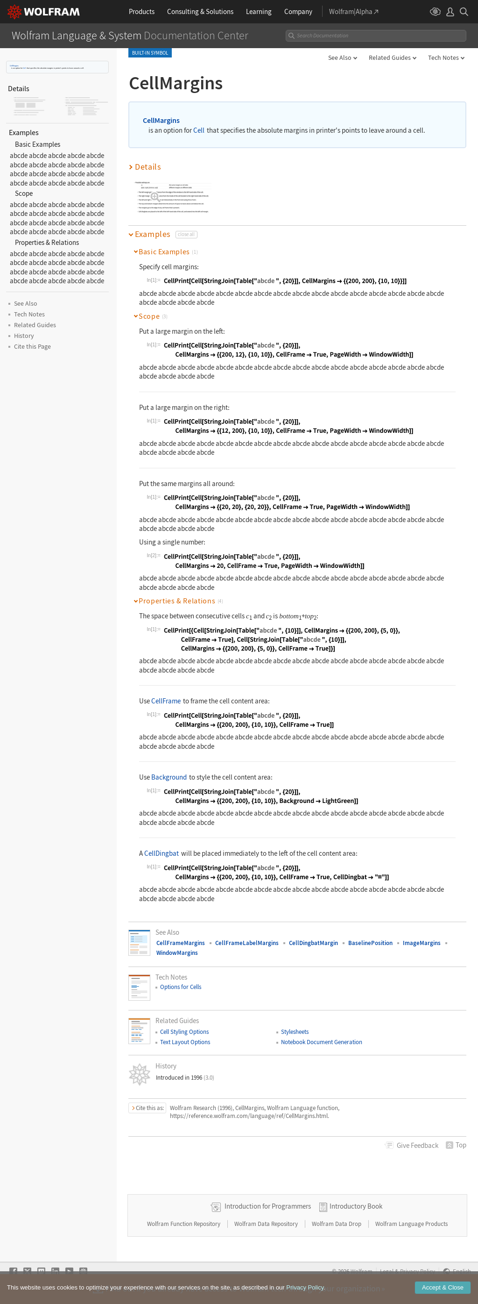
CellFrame (166, 700)
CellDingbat (161, 853)
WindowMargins (177, 953)
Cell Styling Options (184, 1032)
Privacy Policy (417, 1271)
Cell (24, 68)
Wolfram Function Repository (184, 1224)
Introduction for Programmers (267, 1206)
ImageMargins (422, 943)
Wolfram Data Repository (266, 1224)
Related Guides (390, 57)
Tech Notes (443, 57)
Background (169, 777)
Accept (443, 1290)
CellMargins (14, 65)
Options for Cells (180, 987)
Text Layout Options (185, 1042)
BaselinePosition (370, 943)
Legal (387, 1271)
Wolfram (362, 1271)
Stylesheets (295, 1032)
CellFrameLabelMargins (247, 943)
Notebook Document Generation (321, 1042)
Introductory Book (356, 1206)
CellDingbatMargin (313, 943)
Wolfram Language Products (411, 1224)
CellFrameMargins (180, 943)
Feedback (417, 1145)
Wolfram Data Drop (337, 1224)
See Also (339, 57)
